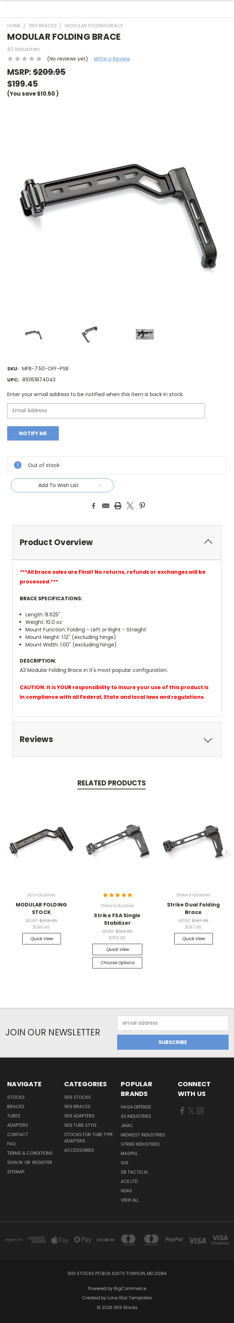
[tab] (117, 542)
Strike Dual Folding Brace (193, 908)
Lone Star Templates (130, 1298)
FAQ (11, 1144)
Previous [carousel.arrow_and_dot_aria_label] (8, 852)
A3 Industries (136, 1116)
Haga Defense (136, 1107)
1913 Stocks (77, 1097)
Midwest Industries (143, 1135)
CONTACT (17, 1134)
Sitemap (15, 1172)
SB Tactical (134, 1172)
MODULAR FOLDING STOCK (41, 908)
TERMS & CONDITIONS (30, 1153)
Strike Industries (140, 1144)
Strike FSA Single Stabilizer (117, 919)
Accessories (79, 1150)
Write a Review (112, 58)
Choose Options (117, 962)
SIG (124, 1163)
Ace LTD (129, 1181)
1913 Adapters (79, 1116)
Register (42, 1162)
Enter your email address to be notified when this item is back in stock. (95, 394)
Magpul (129, 1153)
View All (130, 1200)
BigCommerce (130, 1288)
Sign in (15, 1162)
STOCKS (16, 1097)
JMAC (127, 1125)
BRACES (15, 1106)
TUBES (13, 1116)
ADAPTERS (17, 1125)
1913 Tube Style (80, 1125)
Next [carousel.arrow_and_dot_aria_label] (226, 852)
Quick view (41, 938)
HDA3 (126, 1191)
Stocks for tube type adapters (88, 1137)
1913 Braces (77, 1106)
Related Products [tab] (111, 783)
